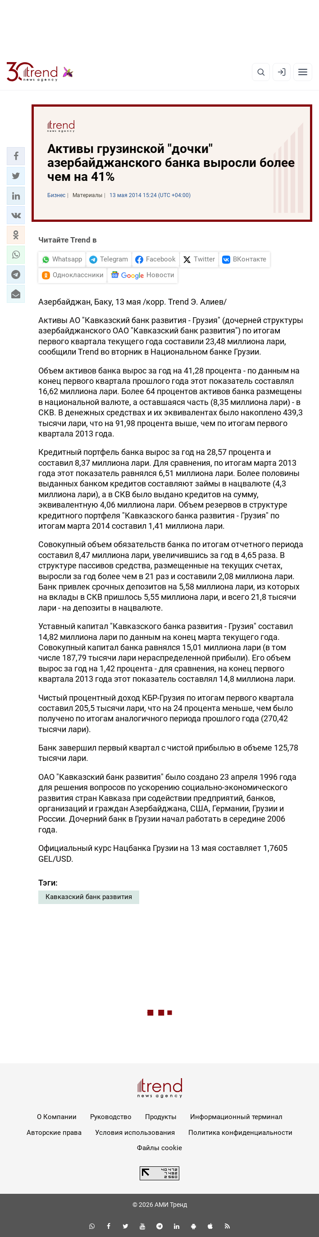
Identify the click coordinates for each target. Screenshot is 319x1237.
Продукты (161, 1117)
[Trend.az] (40, 72)
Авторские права (54, 1133)
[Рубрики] (302, 72)
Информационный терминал (236, 1117)
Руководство (111, 1117)
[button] (15, 156)
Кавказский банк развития (89, 897)
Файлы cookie (159, 1148)
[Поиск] (261, 72)
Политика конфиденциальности (240, 1133)
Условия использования (135, 1133)
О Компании (57, 1117)
